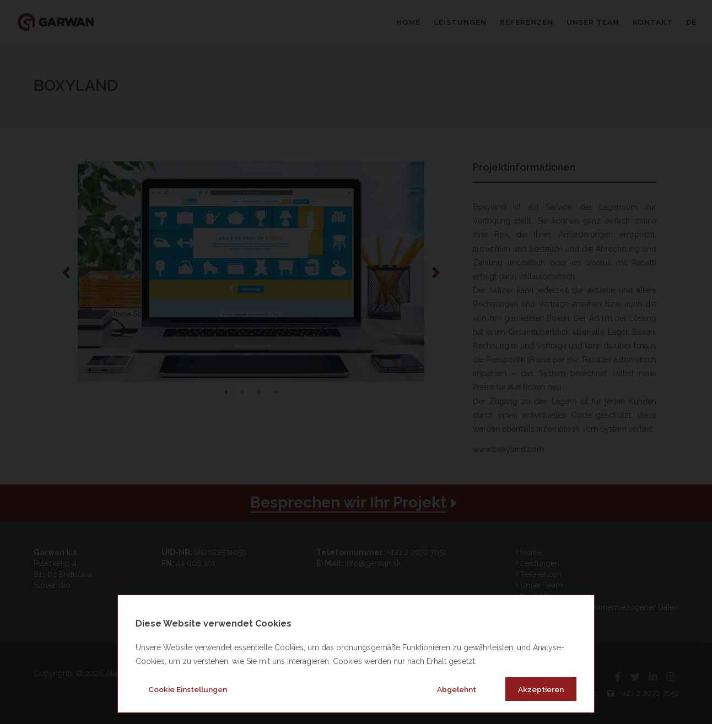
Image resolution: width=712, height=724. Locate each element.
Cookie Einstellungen (187, 689)
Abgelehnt (456, 689)
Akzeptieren (541, 689)
